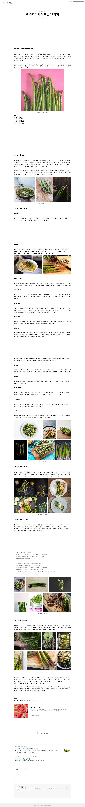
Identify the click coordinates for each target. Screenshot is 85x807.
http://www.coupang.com (21, 746)
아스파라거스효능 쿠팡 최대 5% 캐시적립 (26, 749)
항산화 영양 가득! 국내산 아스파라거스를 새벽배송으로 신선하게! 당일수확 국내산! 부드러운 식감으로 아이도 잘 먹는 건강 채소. (37, 751)
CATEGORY (78, 2)
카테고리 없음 (42, 11)
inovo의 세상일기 (21, 787)
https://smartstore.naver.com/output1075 (24, 756)
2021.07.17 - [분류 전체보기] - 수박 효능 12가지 (26, 701)
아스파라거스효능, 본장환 (22, 759)
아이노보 (9, 2)
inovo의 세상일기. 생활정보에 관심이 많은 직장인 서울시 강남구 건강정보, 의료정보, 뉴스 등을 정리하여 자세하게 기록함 (40, 789)
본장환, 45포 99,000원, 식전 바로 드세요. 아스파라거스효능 (30, 761)
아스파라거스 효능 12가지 (42, 14)
